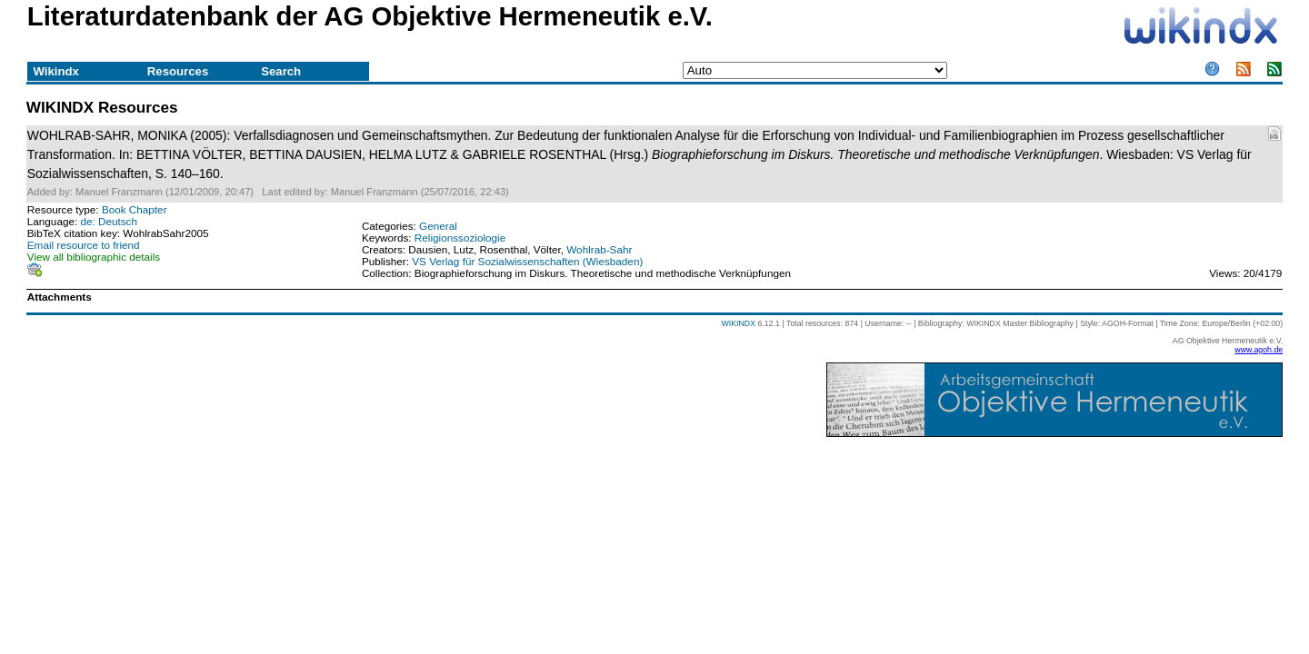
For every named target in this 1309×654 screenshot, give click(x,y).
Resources (177, 71)
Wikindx (55, 71)
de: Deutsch (108, 221)
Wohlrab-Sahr (599, 249)
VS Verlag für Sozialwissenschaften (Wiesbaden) (527, 261)
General (438, 226)
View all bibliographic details (93, 257)
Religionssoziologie (460, 237)
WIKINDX (738, 323)
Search (281, 71)
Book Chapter (134, 209)
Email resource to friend (83, 245)
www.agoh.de (1258, 349)
